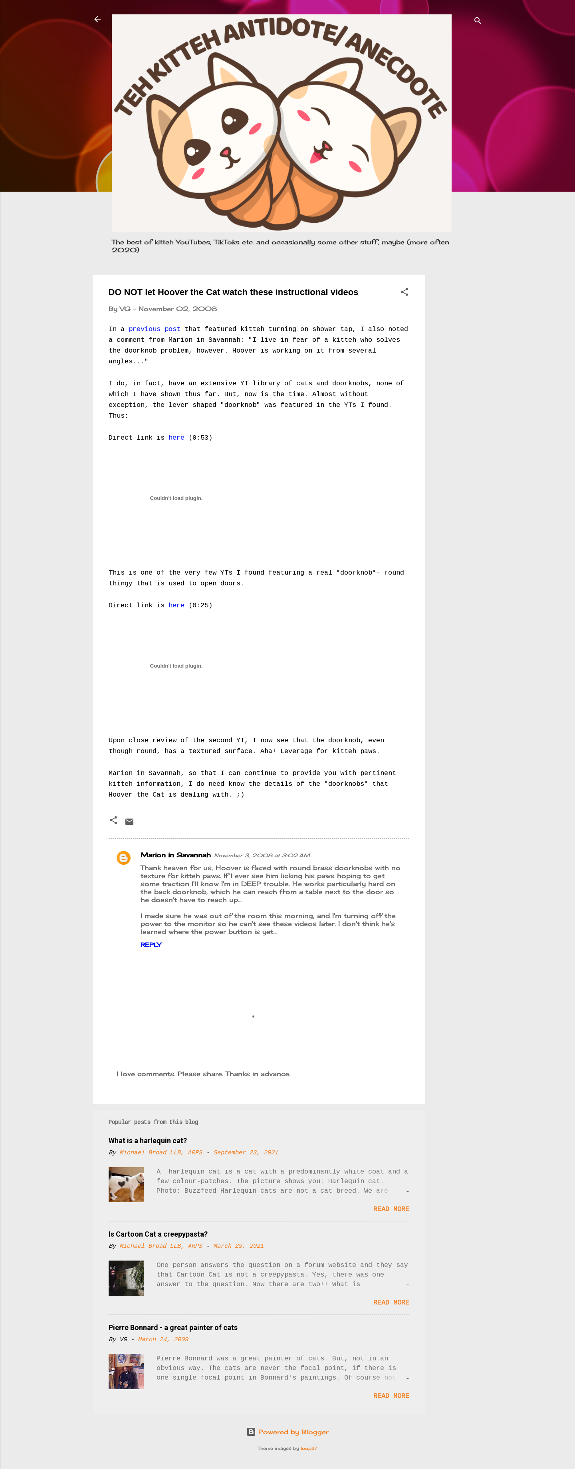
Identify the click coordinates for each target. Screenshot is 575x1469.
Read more (391, 1209)
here (176, 438)
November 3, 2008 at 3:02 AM (262, 855)
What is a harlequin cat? (148, 1140)
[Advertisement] (457, 395)
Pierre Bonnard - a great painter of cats (173, 1327)
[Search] (478, 22)
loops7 (309, 1448)
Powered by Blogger (287, 1432)
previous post (154, 329)
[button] (404, 293)
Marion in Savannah (176, 855)
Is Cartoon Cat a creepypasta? (158, 1234)
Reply (151, 944)
